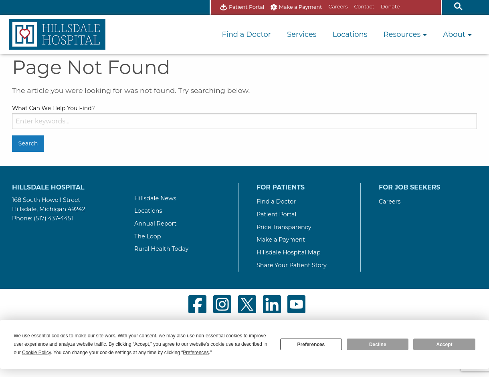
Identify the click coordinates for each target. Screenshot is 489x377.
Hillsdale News (155, 198)
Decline (377, 344)
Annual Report (155, 223)
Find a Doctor (246, 34)
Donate (390, 7)
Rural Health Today (161, 249)
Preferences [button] (196, 352)
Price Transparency (284, 227)
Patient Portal (246, 7)
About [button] (457, 34)
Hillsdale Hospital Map (289, 252)
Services (302, 34)
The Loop (147, 236)
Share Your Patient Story (292, 265)
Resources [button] (405, 34)
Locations (350, 34)
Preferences (311, 344)
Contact (364, 7)
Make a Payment (300, 7)
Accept (444, 344)
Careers (338, 7)
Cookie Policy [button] (36, 352)
